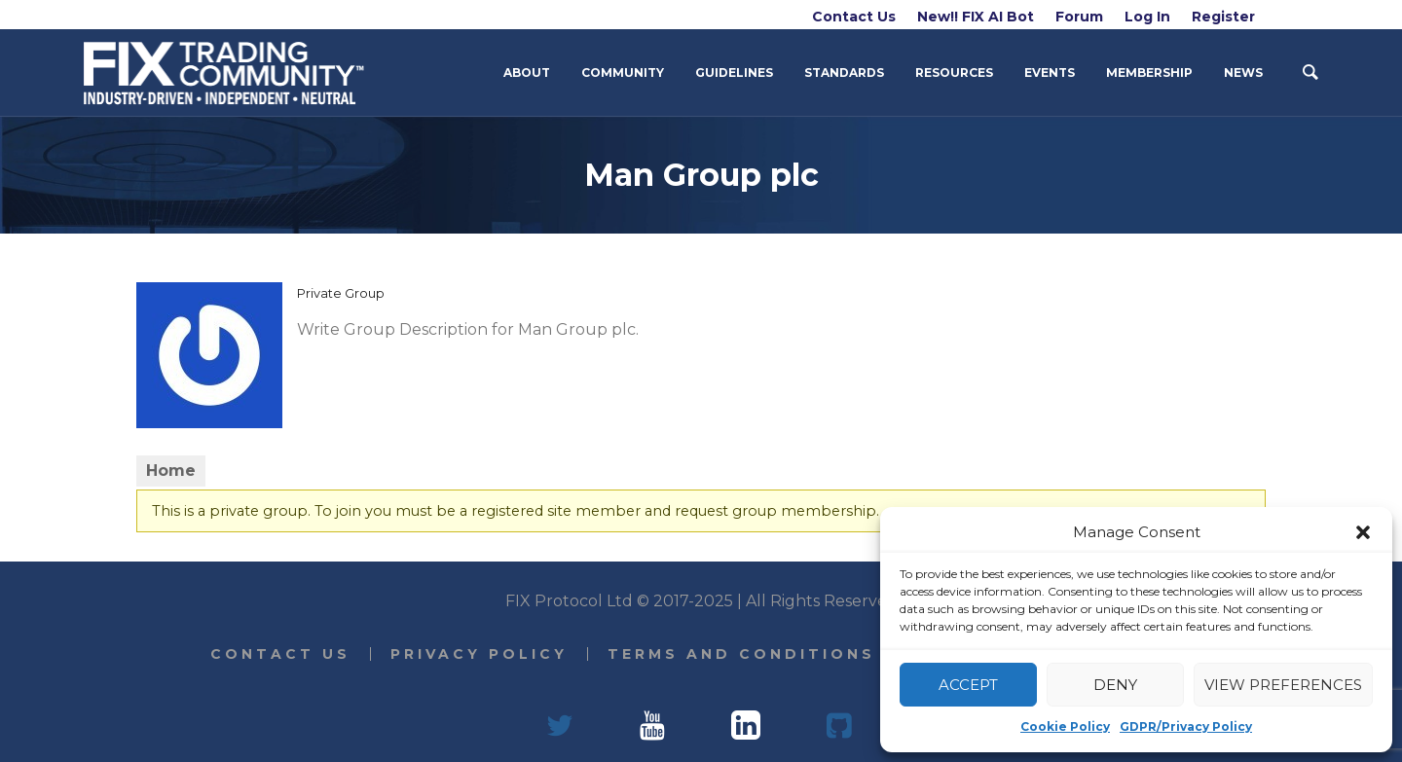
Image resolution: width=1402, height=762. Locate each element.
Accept (968, 684)
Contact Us (280, 654)
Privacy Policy (479, 654)
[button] (1363, 532)
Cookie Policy (1065, 726)
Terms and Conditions (741, 654)
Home (171, 470)
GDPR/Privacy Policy (1186, 726)
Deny (1115, 684)
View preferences (1283, 684)
